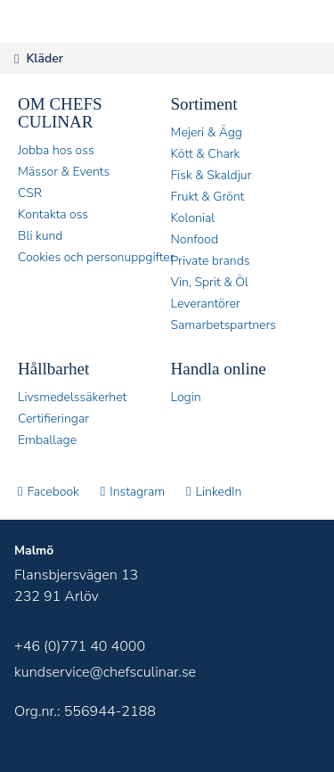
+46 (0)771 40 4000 (79, 646)
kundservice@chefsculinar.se (105, 672)
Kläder (44, 58)
